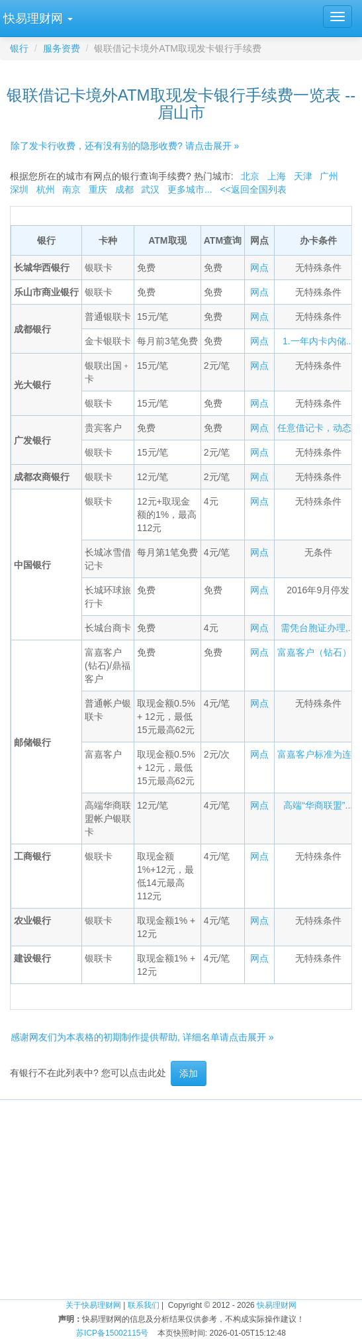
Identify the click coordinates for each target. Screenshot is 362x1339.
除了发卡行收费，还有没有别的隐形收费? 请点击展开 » (125, 145)
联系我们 (143, 1305)
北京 (250, 176)
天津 (303, 176)
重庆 (98, 189)
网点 (259, 267)
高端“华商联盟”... (318, 805)
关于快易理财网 (93, 1305)
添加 (188, 1073)
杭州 (45, 189)
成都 (124, 189)
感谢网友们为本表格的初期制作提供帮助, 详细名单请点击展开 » (142, 1037)
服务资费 (61, 48)
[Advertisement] (181, 1192)
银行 (19, 48)
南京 (71, 189)
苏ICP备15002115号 (112, 1333)
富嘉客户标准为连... (318, 754)
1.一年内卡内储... (318, 341)
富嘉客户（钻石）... (318, 652)
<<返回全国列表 (253, 189)
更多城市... (189, 189)
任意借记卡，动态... (318, 427)
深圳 (19, 189)
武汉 (150, 189)
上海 (276, 176)
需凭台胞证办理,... (318, 627)
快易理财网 (276, 1305)
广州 (329, 176)
